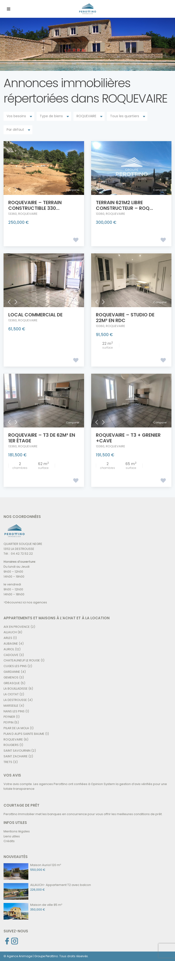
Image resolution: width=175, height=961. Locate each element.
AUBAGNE (11, 643)
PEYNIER (9, 716)
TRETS (8, 762)
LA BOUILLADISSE (16, 688)
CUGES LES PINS (15, 666)
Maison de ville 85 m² (46, 905)
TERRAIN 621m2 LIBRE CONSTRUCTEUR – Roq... (124, 205)
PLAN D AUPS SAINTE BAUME (24, 734)
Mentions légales (17, 831)
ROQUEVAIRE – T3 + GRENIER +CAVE (128, 438)
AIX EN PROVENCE (17, 626)
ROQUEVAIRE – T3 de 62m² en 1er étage (41, 438)
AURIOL (9, 649)
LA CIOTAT (11, 694)
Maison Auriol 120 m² (45, 865)
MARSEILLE (11, 705)
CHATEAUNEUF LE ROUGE (22, 660)
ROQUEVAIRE (28, 213)
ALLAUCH (10, 632)
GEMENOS (11, 677)
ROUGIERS (11, 745)
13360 (12, 213)
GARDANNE (12, 671)
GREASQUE (12, 683)
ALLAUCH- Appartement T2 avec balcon (60, 885)
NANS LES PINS (14, 711)
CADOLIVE (11, 655)
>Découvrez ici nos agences (25, 602)
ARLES (8, 638)
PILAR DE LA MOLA (16, 728)
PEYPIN (8, 722)
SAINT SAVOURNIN (17, 750)
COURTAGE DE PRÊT (21, 805)
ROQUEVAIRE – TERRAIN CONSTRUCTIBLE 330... (35, 205)
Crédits (9, 841)
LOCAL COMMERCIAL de (35, 314)
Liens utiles (12, 836)
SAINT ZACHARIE (16, 756)
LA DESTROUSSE (15, 700)
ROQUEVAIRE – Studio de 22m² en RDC (125, 317)
